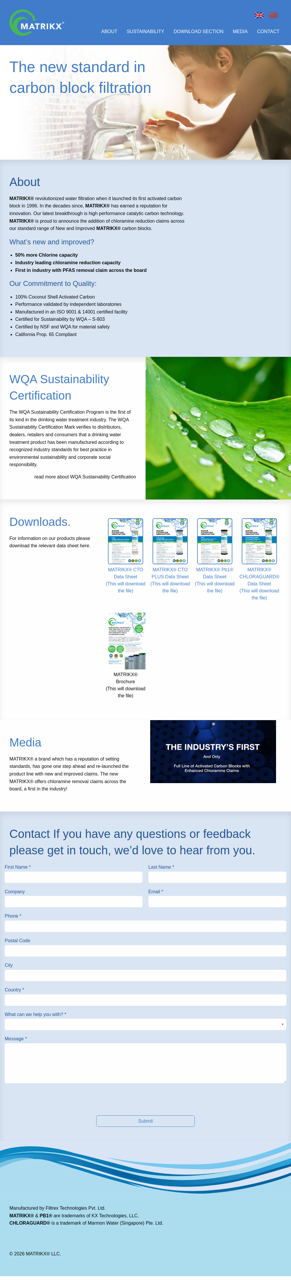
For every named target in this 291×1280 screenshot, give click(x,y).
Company (15, 895)
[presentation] (145, 1103)
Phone (13, 919)
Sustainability (145, 33)
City (9, 969)
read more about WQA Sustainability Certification (85, 480)
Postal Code (17, 944)
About (109, 33)
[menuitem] (107, 34)
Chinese (273, 15)
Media (240, 33)
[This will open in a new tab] (213, 755)
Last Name (161, 870)
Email (155, 895)
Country (14, 993)
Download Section (199, 33)
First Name (18, 870)
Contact (268, 33)
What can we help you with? (35, 1018)
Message (16, 1042)
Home (259, 15)
